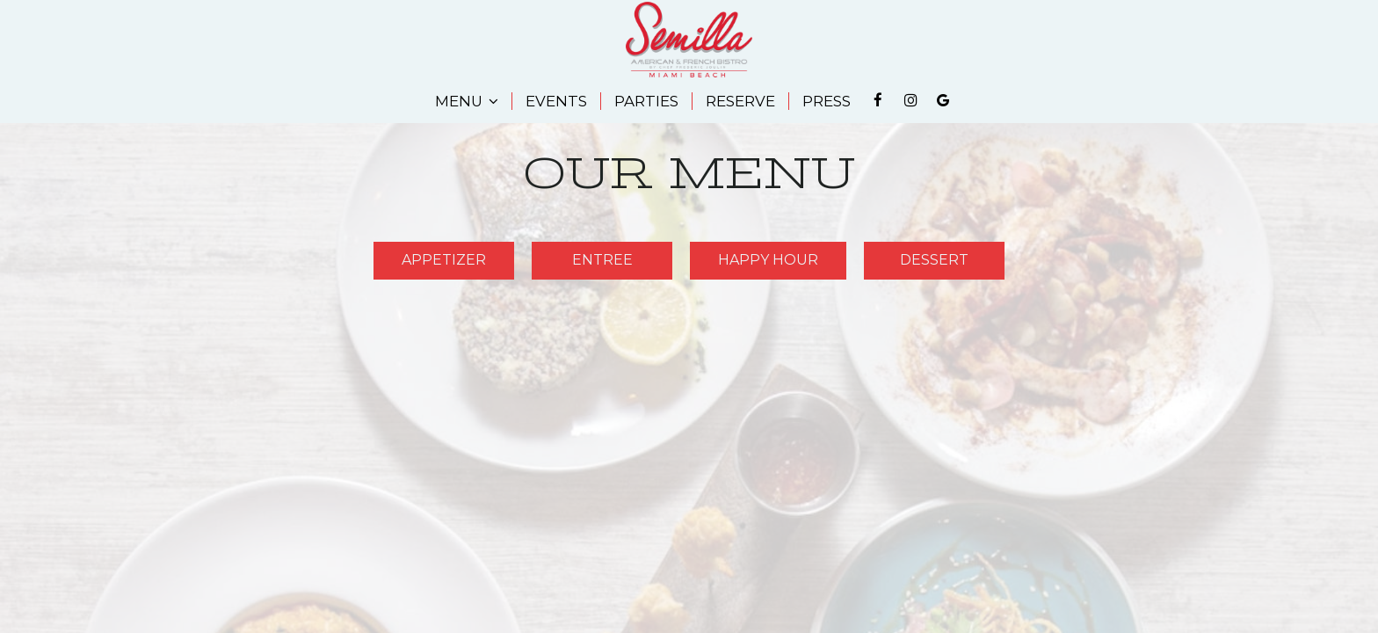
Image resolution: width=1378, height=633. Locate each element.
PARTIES (646, 101)
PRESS (826, 101)
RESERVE (740, 101)
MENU (466, 101)
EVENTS (556, 101)
